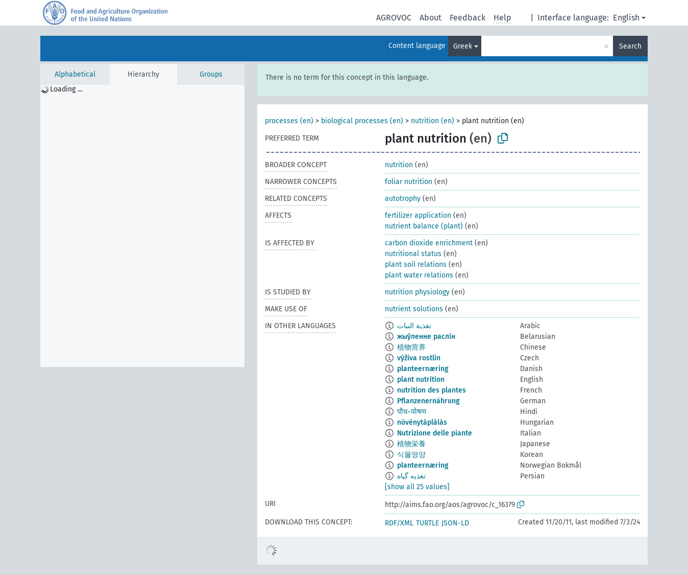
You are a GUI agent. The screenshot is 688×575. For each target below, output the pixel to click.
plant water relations (419, 275)
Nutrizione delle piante (434, 433)
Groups (211, 74)
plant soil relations (416, 264)
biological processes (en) (362, 121)
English (626, 17)
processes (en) (289, 121)
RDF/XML (399, 523)
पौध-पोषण (411, 411)
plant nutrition (421, 379)
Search (630, 46)
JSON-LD (455, 523)
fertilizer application (418, 215)
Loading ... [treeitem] (66, 89)
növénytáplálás (422, 422)
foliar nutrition (408, 181)
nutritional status (413, 253)
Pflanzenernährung (428, 401)
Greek (462, 46)
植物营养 (411, 347)
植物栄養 (411, 444)
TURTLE (427, 523)
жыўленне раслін (426, 336)
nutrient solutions (414, 309)
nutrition (399, 164)
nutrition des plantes (431, 390)
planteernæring (423, 368)
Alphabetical (75, 74)
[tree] (142, 226)
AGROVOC (393, 17)
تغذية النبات (414, 325)
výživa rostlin (418, 358)
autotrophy (403, 198)
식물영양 (411, 454)
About (430, 17)
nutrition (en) (432, 121)
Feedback (467, 17)
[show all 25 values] (417, 486)
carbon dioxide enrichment (429, 243)
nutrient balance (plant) (424, 226)
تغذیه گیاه (411, 476)
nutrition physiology (417, 292)
